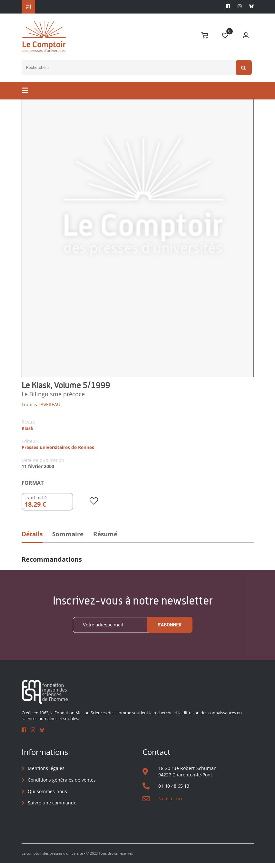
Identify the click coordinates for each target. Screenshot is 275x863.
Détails (32, 534)
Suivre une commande (52, 803)
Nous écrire (170, 798)
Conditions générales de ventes (62, 780)
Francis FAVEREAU (41, 404)
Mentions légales (46, 768)
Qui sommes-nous (47, 791)
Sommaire (67, 534)
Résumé (105, 534)
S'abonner (170, 624)
